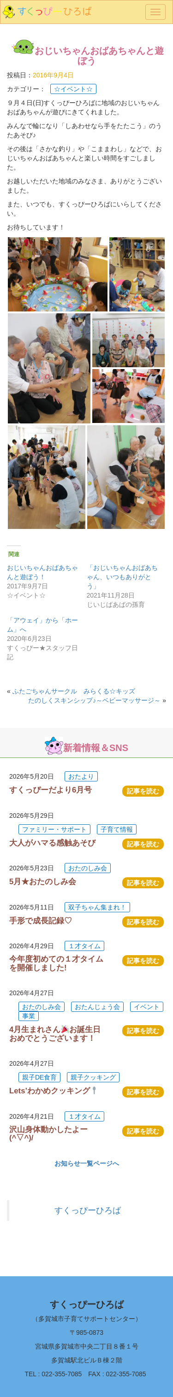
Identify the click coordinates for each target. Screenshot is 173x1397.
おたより (81, 776)
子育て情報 (117, 829)
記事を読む (143, 791)
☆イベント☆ (73, 89)
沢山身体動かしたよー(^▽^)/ (48, 1133)
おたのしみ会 (87, 868)
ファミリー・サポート (54, 829)
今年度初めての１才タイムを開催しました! (56, 963)
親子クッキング (93, 1077)
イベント (147, 1006)
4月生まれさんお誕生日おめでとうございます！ (55, 1033)
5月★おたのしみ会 (42, 881)
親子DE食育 (39, 1077)
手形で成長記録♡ (40, 920)
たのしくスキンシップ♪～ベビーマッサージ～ (94, 700)
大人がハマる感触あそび (52, 843)
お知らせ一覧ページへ (86, 1163)
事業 (28, 1016)
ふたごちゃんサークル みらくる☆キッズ (73, 691)
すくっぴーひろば (87, 1210)
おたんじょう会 (97, 1006)
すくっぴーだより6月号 (50, 790)
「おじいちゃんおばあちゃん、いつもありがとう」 (122, 577)
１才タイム (84, 946)
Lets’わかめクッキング (53, 1090)
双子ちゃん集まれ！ (97, 907)
